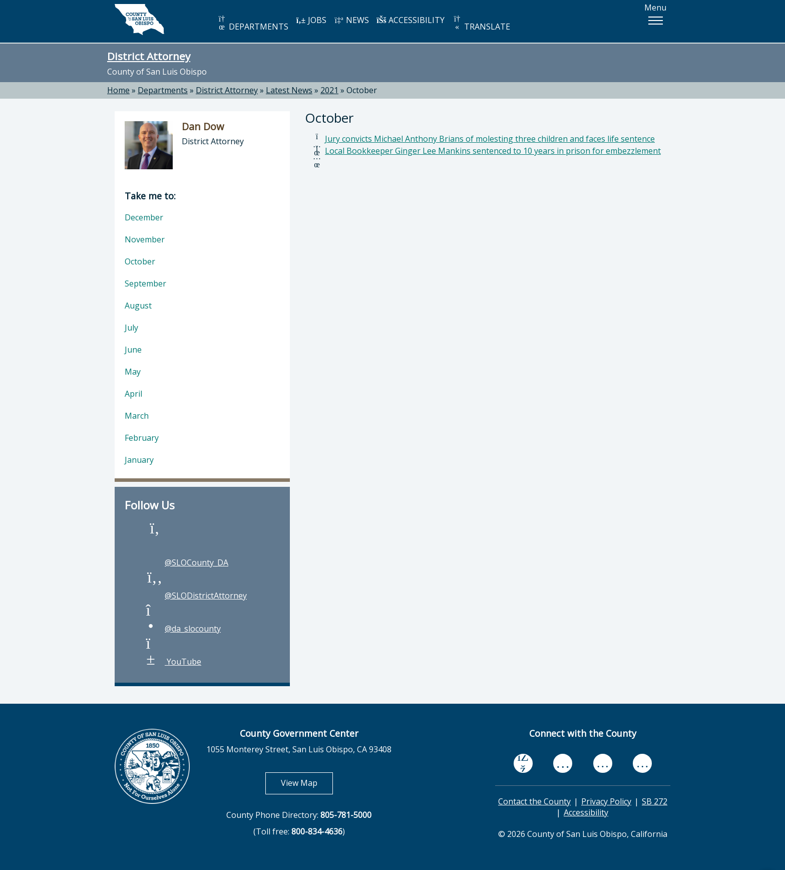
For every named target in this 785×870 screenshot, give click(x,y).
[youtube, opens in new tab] (563, 763)
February (142, 437)
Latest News (289, 90)
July (131, 327)
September (145, 283)
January (139, 459)
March (137, 415)
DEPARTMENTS (252, 23)
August (138, 305)
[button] (655, 20)
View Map (307, 782)
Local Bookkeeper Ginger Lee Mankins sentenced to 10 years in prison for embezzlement (493, 150)
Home (118, 90)
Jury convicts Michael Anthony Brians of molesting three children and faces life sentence (490, 138)
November (145, 239)
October (361, 90)
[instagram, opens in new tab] (642, 762)
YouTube (173, 661)
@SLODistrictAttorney (196, 595)
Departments (163, 90)
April (133, 393)
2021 (329, 90)
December (144, 217)
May (133, 371)
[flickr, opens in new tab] (603, 762)
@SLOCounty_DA (186, 562)
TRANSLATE (481, 23)
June (133, 349)
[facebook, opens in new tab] (523, 763)
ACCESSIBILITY (410, 20)
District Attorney (148, 56)
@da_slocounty (183, 628)
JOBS (311, 20)
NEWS (351, 20)
